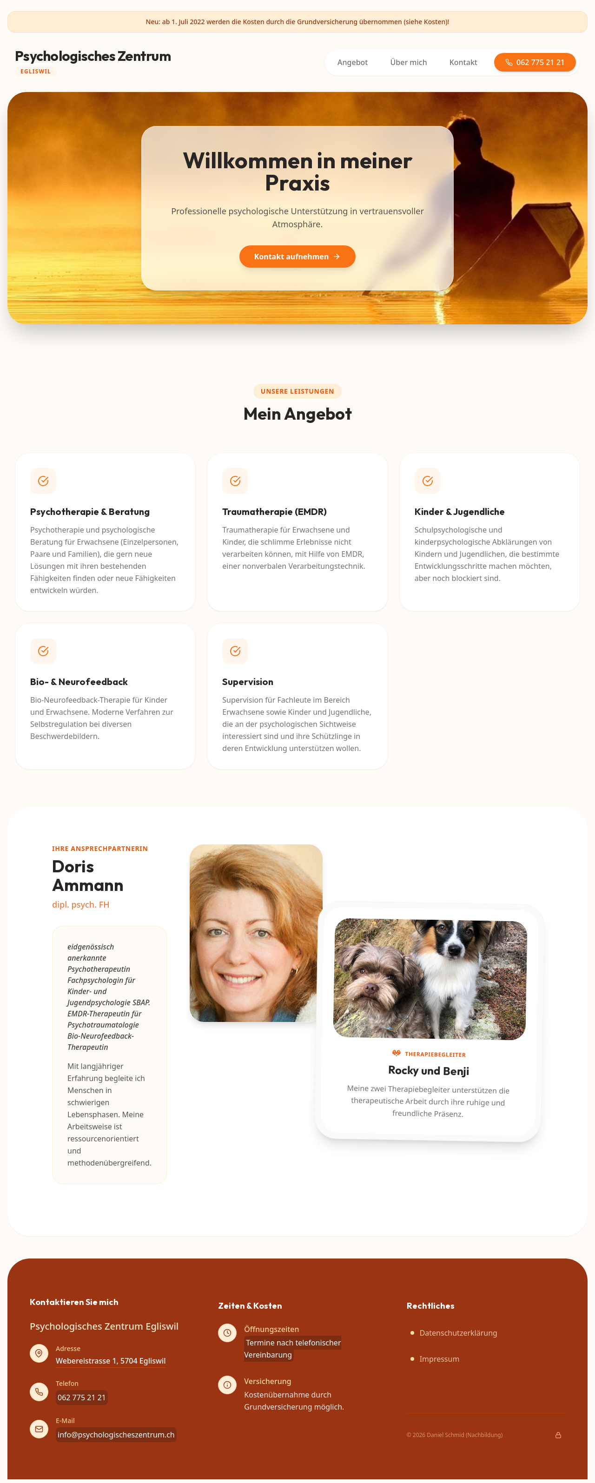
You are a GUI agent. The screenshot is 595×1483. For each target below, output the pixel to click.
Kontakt (463, 62)
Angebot (352, 62)
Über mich (408, 62)
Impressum (435, 1359)
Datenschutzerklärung (453, 1333)
